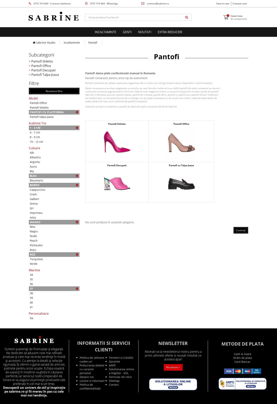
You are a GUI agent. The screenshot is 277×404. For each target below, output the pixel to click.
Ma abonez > (173, 367)
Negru (34, 231)
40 (31, 302)
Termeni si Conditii (121, 357)
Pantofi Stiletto (42, 61)
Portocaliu (36, 245)
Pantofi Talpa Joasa (45, 75)
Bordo (54, 185)
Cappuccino (37, 189)
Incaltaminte (105, 32)
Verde (33, 264)
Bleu (54, 176)
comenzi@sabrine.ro (155, 3)
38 (31, 293)
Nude (33, 236)
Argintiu (35, 162)
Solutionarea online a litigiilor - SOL (121, 371)
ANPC (112, 365)
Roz (54, 254)
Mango (54, 222)
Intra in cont (222, 3)
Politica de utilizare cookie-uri (92, 359)
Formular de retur (120, 377)
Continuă (241, 230)
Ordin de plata (242, 358)
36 (31, 284)
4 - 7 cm (35, 132)
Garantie (114, 361)
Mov (32, 227)
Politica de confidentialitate (90, 386)
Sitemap (114, 381)
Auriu (33, 166)
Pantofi (92, 42)
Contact (114, 384)
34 (31, 275)
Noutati (144, 32)
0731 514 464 (50, 3)
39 (31, 298)
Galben (34, 199)
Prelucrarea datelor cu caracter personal (92, 369)
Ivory (33, 217)
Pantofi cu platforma (54, 112)
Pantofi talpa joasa (41, 117)
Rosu (33, 250)
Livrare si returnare (92, 381)
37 (54, 288)
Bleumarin (36, 180)
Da (31, 318)
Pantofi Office (41, 66)
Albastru (35, 157)
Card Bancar (242, 362)
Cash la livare (242, 354)
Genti (127, 32)
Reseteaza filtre (54, 91)
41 (31, 307)
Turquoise (36, 259)
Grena (34, 203)
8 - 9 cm (35, 137)
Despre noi (87, 377)
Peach (34, 240)
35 (31, 279)
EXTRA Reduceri (170, 32)
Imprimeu (36, 213)
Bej (32, 171)
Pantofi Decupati (43, 70)
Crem (33, 194)
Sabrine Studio (44, 42)
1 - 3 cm (54, 128)
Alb (32, 152)
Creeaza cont (240, 3)
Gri (32, 208)
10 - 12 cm (36, 141)
